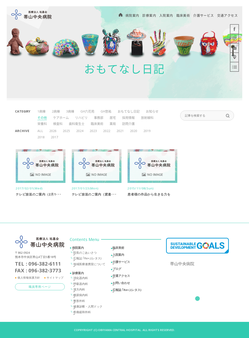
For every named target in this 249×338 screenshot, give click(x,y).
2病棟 (56, 111)
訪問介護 (128, 123)
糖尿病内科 (80, 296)
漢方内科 (79, 290)
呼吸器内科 (80, 285)
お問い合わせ (121, 284)
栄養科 (42, 123)
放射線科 (147, 117)
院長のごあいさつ (85, 254)
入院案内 (118, 256)
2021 (120, 131)
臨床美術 (97, 123)
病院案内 (78, 249)
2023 (93, 131)
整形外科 (79, 302)
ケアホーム (61, 117)
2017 (54, 137)
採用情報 (128, 117)
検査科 (58, 123)
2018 (41, 137)
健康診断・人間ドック (87, 307)
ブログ (117, 270)
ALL (40, 131)
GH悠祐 (106, 111)
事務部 (98, 117)
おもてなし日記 (129, 111)
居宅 (113, 117)
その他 (42, 117)
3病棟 (70, 111)
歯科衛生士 (76, 123)
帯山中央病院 (182, 264)
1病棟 (41, 111)
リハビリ (81, 117)
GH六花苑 (87, 111)
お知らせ (152, 111)
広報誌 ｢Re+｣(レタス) (87, 259)
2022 (106, 131)
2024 (79, 131)
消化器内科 (80, 279)
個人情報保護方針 (28, 278)
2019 (147, 131)
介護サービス (121, 263)
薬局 (113, 123)
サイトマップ (55, 278)
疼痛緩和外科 (82, 313)
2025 (66, 131)
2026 (52, 131)
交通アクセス (121, 277)
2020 (133, 131)
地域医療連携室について (89, 265)
